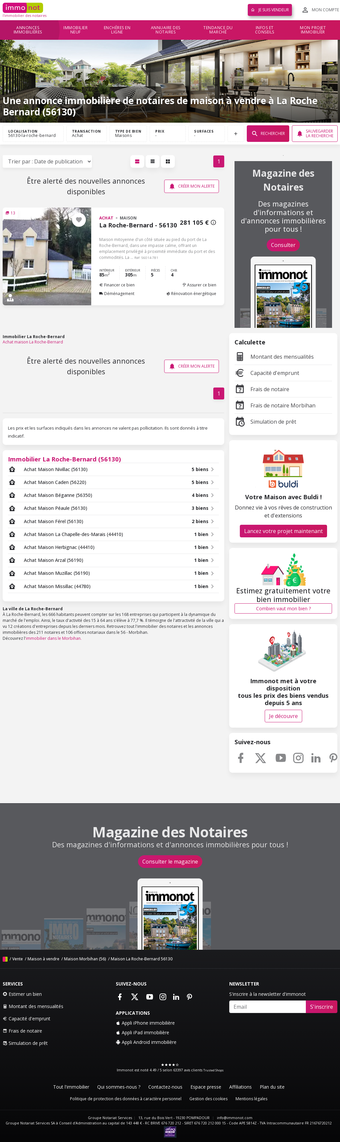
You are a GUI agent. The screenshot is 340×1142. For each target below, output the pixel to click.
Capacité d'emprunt (267, 373)
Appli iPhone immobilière (145, 1023)
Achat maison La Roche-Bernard (33, 342)
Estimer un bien (22, 994)
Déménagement (116, 293)
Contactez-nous (165, 1087)
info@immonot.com (234, 1117)
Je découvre (283, 716)
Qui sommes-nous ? (118, 1087)
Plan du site (272, 1087)
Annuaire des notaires (165, 30)
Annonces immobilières (28, 30)
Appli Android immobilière (146, 1042)
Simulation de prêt (265, 422)
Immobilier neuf (75, 30)
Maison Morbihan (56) (85, 959)
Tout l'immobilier (71, 1087)
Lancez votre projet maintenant (283, 531)
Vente (17, 959)
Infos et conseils (264, 30)
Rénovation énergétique (191, 293)
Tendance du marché (218, 30)
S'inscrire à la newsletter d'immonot (267, 994)
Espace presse (205, 1087)
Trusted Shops (213, 1070)
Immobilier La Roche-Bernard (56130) (64, 459)
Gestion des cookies (208, 1099)
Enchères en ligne (117, 30)
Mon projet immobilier (313, 30)
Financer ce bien (117, 285)
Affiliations (240, 1087)
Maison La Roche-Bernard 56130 (141, 959)
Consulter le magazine (170, 861)
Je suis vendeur (270, 10)
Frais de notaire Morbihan (275, 405)
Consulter (283, 245)
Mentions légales (251, 1099)
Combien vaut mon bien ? (283, 608)
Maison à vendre (43, 959)
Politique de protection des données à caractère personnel (125, 1099)
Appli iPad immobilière (142, 1032)
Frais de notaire (262, 389)
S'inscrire (321, 1006)
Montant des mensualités (274, 357)
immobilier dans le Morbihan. (54, 638)
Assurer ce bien (199, 285)
